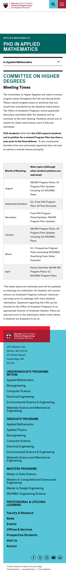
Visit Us (12, 540)
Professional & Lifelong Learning (26, 503)
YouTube (53, 557)
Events (11, 523)
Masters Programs (22, 468)
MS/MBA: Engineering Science (26, 493)
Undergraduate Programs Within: (27, 373)
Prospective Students (22, 534)
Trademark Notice (13, 569)
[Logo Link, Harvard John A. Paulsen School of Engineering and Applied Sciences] (17, 6)
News (10, 518)
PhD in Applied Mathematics (21, 46)
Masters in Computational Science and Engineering (31, 481)
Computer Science (18, 391)
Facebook (33, 557)
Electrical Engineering (20, 396)
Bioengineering (16, 385)
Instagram (46, 557)
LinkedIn (60, 557)
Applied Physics (17, 429)
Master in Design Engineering (25, 488)
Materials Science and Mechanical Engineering (28, 409)
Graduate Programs (22, 418)
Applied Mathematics (16, 37)
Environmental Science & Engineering (30, 402)
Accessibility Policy (28, 569)
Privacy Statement (44, 569)
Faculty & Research (20, 512)
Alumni (12, 545)
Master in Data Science (21, 474)
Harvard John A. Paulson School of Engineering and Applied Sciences (26, 336)
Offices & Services (19, 529)
